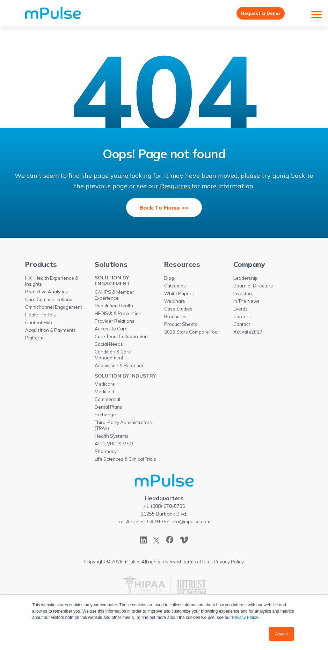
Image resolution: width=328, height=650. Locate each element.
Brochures (175, 318)
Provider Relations (114, 323)
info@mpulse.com (190, 523)
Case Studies (178, 310)
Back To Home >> (164, 208)
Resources (176, 187)
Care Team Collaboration (121, 338)
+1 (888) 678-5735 (164, 508)
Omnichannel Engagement (53, 309)
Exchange (105, 416)
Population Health (114, 307)
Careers (242, 318)
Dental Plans (108, 408)
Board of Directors (253, 287)
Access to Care (111, 330)
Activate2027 (247, 333)
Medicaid (104, 393)
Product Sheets (180, 326)
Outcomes (175, 287)
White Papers (179, 295)
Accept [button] (281, 633)
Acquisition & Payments (50, 332)
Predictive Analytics (46, 293)
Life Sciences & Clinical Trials (125, 460)
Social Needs (109, 346)
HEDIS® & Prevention (118, 315)
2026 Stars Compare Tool (191, 333)
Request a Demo (258, 14)
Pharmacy (106, 453)
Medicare (105, 385)
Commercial (107, 401)
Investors (243, 295)
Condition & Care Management (113, 356)
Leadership (245, 280)
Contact (241, 326)
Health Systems (112, 437)
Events (240, 310)
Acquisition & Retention (120, 367)
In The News (246, 303)
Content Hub (38, 324)
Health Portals (40, 316)
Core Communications (48, 301)
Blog (169, 280)
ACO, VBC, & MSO (114, 445)
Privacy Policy (245, 617)
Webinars (174, 303)
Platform (34, 339)
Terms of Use (197, 563)
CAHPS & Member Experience (114, 296)
